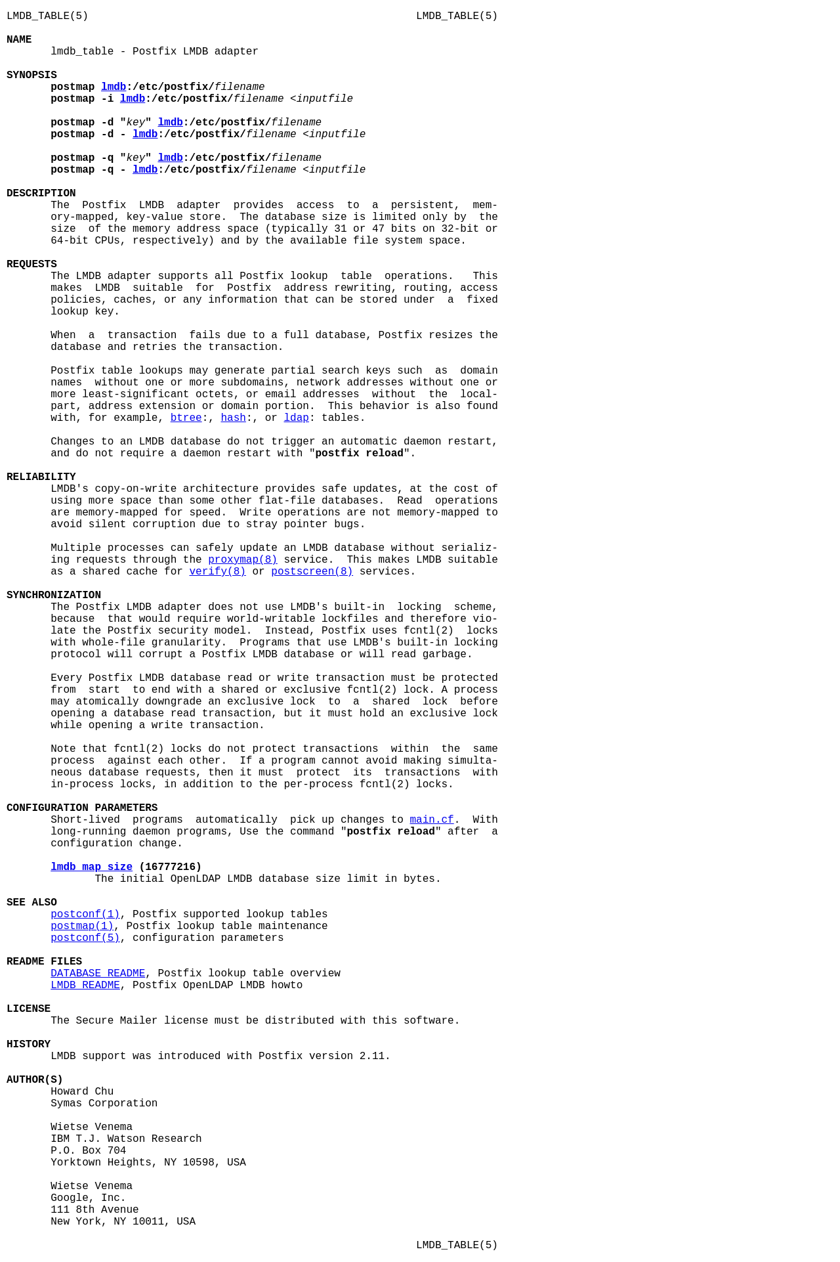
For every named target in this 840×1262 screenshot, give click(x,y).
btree (186, 418)
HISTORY (29, 1045)
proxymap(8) (243, 560)
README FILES (44, 962)
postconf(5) (85, 938)
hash (232, 418)
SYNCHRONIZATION (54, 595)
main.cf (432, 820)
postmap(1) (82, 926)
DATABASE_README (98, 974)
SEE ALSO (32, 903)
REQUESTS (32, 265)
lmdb (113, 87)
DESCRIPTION (41, 194)
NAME (19, 40)
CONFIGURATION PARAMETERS (82, 808)
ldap (296, 418)
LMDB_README (85, 985)
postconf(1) (85, 915)
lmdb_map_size (92, 867)
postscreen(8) (312, 572)
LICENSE (29, 1009)
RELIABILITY (41, 477)
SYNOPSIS (32, 75)
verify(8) (217, 572)
